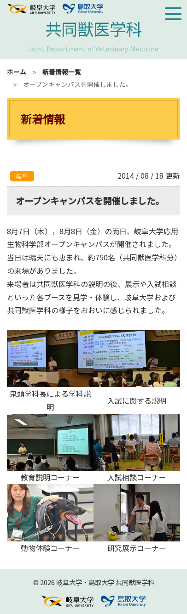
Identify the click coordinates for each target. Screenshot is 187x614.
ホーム (16, 71)
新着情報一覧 (61, 71)
